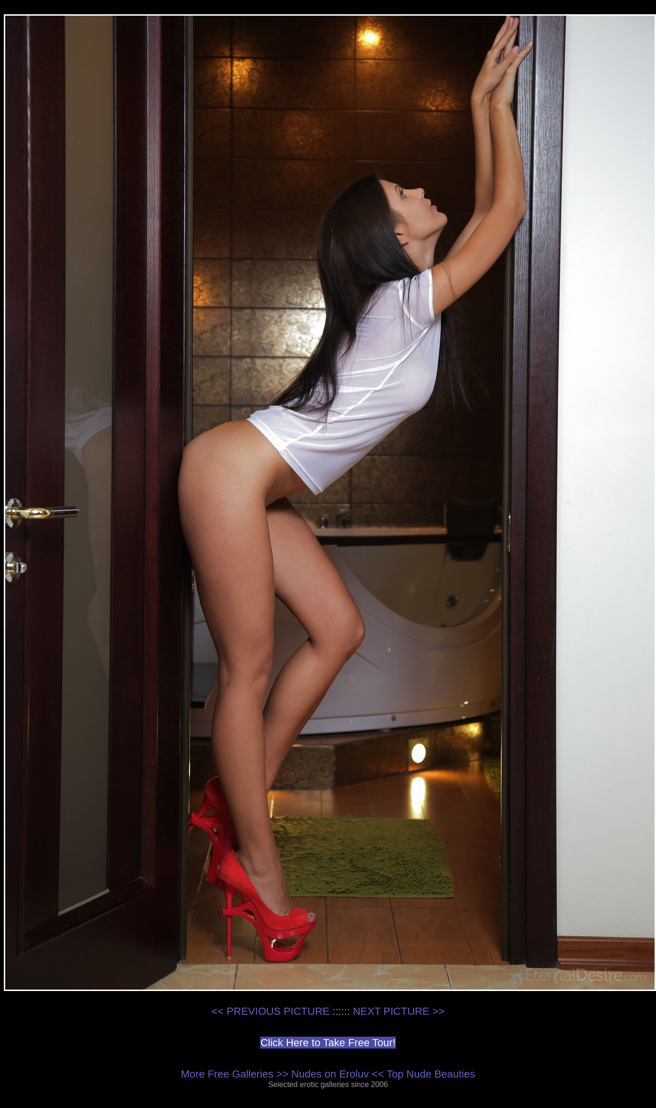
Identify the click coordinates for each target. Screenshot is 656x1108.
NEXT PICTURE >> (399, 1011)
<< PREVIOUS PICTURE (271, 1011)
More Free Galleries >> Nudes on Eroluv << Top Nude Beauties (328, 1074)
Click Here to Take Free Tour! (327, 1043)
